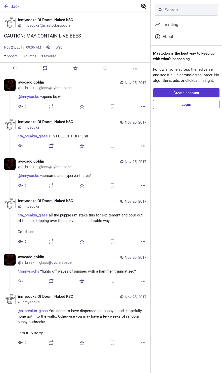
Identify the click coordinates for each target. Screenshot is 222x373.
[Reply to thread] (22, 106)
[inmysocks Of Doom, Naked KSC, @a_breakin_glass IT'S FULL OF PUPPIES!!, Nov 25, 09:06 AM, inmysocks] (75, 134)
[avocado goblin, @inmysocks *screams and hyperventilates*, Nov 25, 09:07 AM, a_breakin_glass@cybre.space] (75, 174)
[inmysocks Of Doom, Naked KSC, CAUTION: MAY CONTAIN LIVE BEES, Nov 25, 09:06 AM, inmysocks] (75, 44)
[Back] (68, 6)
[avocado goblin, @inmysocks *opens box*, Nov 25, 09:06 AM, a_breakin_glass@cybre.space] (75, 95)
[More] (135, 69)
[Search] (186, 10)
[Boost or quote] (45, 68)
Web (59, 47)
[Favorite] (75, 68)
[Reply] (15, 68)
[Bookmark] (105, 68)
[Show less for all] (143, 6)
